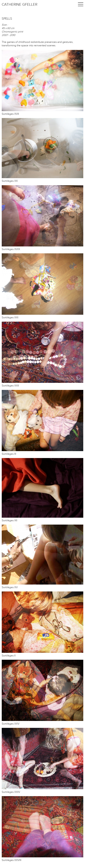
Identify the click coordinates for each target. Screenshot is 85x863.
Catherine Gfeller (19, 4)
